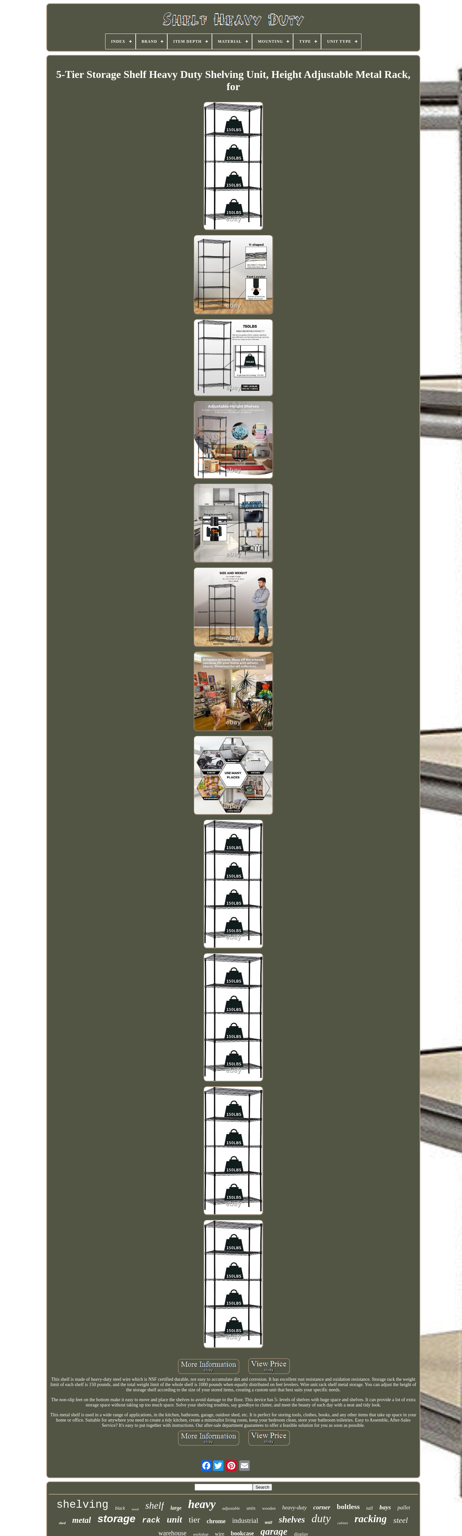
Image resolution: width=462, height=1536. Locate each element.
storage (117, 1518)
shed (62, 1523)
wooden (269, 1508)
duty (321, 1518)
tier (194, 1519)
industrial (245, 1520)
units (250, 1508)
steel (400, 1520)
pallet (404, 1507)
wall (268, 1522)
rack (151, 1520)
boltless (348, 1506)
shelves (292, 1519)
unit (174, 1519)
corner (321, 1507)
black (120, 1508)
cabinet (342, 1523)
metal (81, 1520)
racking (371, 1518)
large (176, 1508)
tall (369, 1508)
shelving (82, 1505)
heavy (202, 1504)
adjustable (231, 1508)
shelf (154, 1505)
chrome (216, 1521)
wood (135, 1509)
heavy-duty (294, 1507)
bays (385, 1507)
